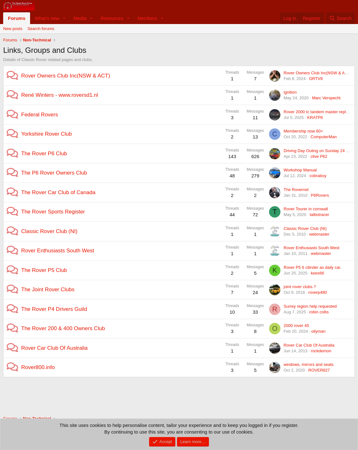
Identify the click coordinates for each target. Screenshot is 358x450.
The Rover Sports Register (53, 212)
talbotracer (319, 214)
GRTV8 (316, 78)
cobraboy (318, 175)
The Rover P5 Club (44, 270)
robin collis (319, 312)
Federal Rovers (39, 115)
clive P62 (319, 156)
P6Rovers (320, 195)
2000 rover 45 (296, 325)
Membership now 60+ (303, 131)
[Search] (340, 18)
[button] (64, 18)
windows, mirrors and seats (309, 364)
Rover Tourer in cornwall (306, 209)
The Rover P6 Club (44, 154)
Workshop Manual (300, 170)
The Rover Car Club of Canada (58, 192)
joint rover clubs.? (300, 286)
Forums (16, 18)
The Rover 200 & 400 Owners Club (63, 328)
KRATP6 (315, 117)
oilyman (318, 331)
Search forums (41, 28)
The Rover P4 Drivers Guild (54, 309)
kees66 (317, 273)
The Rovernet (296, 189)
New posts (12, 28)
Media (79, 18)
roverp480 (317, 292)
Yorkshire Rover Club (46, 134)
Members (147, 18)
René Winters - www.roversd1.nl (59, 95)
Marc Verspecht (326, 98)
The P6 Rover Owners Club (54, 173)
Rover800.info (38, 367)
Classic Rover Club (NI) (49, 231)
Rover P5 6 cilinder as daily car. (312, 267)
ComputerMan (323, 136)
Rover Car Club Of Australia (54, 348)
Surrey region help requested (310, 306)
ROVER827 (319, 370)
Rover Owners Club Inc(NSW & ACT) (65, 76)
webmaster (319, 234)
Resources (112, 18)
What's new (47, 18)
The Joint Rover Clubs (47, 290)
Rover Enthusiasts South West (57, 251)
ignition (290, 92)
